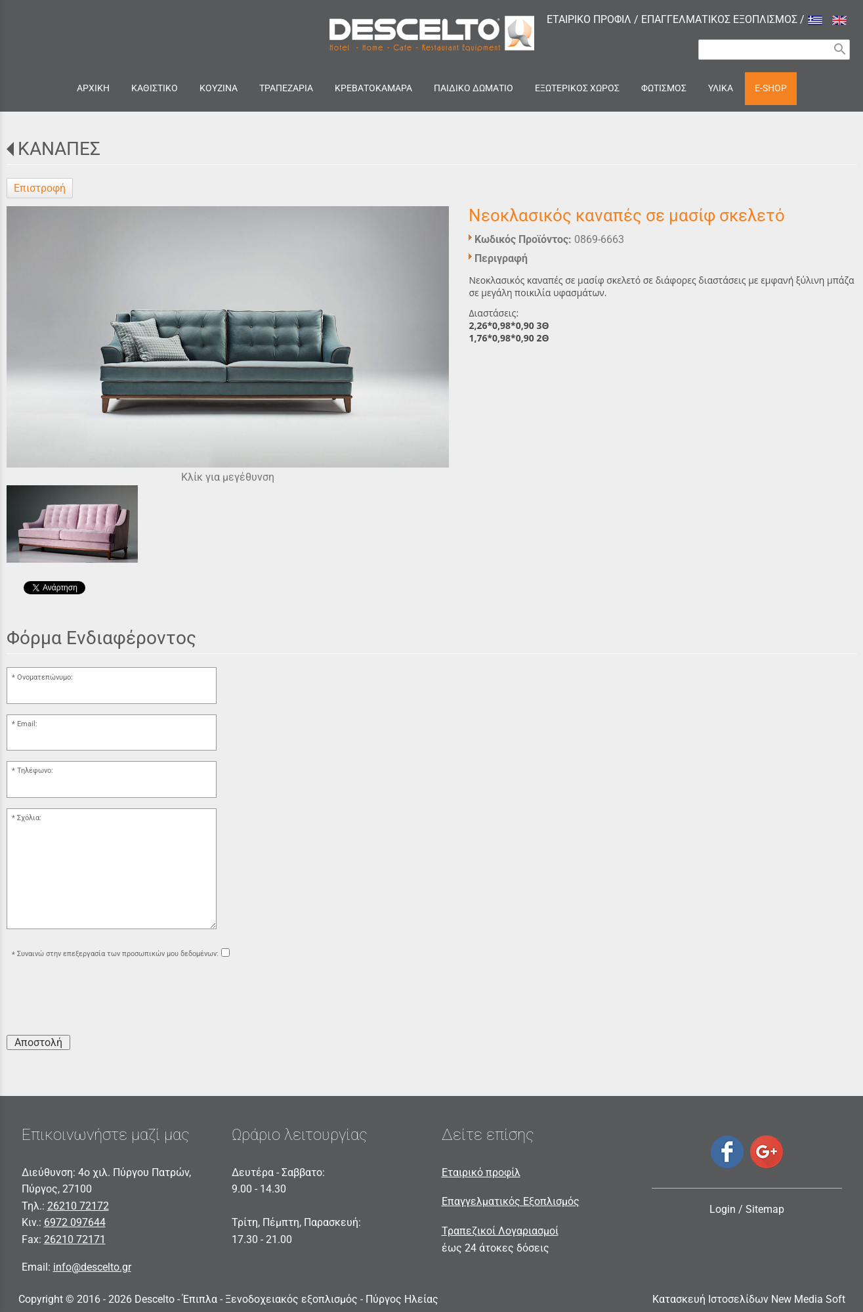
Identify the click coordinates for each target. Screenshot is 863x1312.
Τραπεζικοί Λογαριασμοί (500, 1231)
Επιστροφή (40, 188)
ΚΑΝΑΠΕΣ (59, 149)
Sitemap (765, 1209)
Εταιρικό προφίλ (481, 1172)
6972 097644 (75, 1222)
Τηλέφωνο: (35, 770)
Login (722, 1209)
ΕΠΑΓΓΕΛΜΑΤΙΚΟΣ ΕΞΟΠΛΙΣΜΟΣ (719, 19)
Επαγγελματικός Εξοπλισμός (510, 1201)
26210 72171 (75, 1239)
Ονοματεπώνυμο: (45, 677)
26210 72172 (78, 1206)
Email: (27, 724)
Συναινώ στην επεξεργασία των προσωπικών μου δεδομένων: (118, 954)
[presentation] (106, 998)
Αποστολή (38, 1042)
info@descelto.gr (92, 1267)
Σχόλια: (29, 818)
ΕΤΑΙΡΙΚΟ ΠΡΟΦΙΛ (589, 19)
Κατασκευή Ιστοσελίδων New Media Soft (748, 1299)
